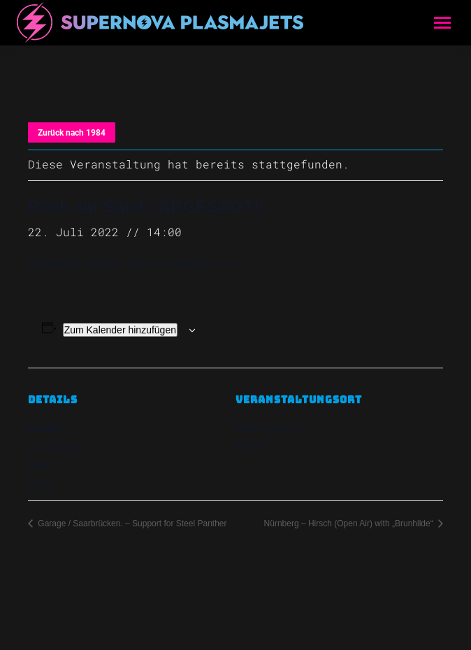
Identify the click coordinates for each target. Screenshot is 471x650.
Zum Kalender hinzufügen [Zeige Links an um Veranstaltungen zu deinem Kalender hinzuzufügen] (120, 329)
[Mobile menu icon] (442, 22)
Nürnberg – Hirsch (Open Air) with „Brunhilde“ (349, 523)
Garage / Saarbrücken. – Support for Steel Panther (131, 523)
